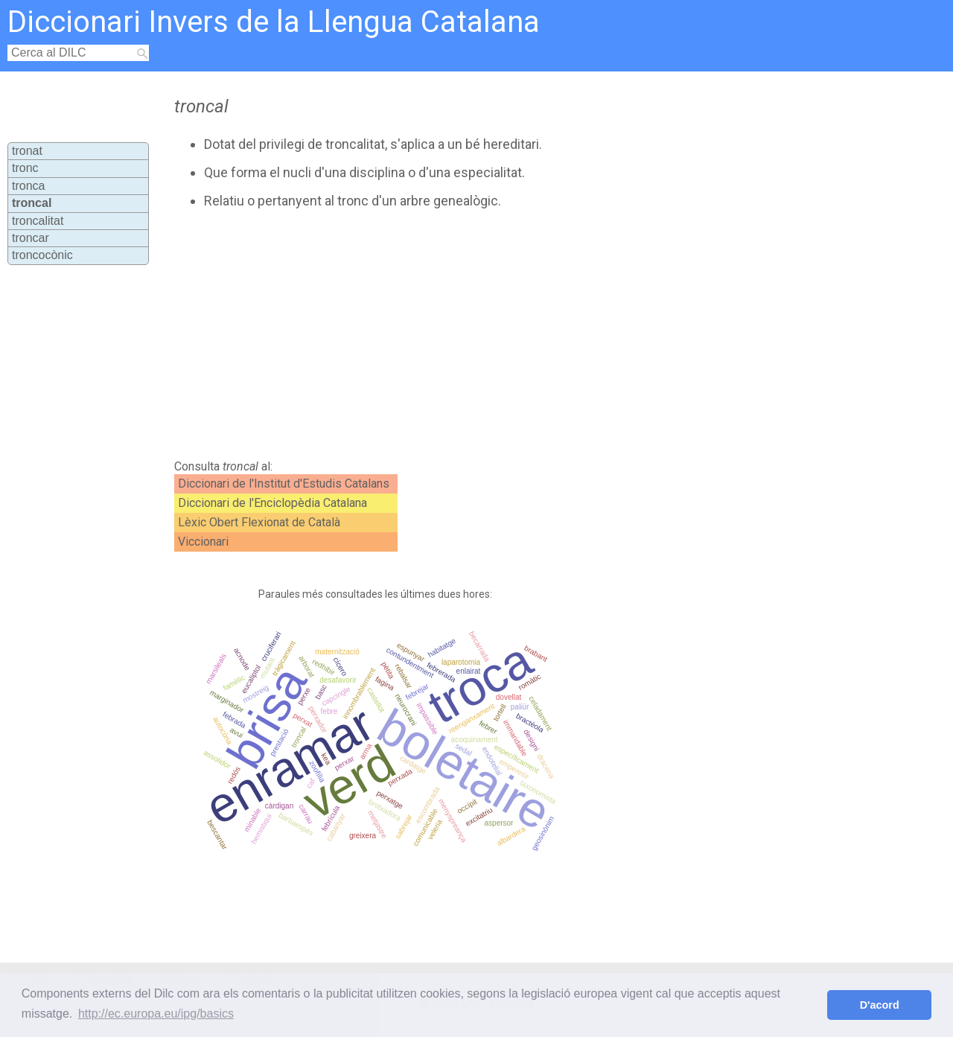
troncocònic (42, 255)
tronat (27, 150)
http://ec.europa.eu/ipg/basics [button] (156, 1013)
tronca (28, 185)
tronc (25, 168)
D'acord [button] (879, 1005)
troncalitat (37, 220)
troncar (30, 238)
